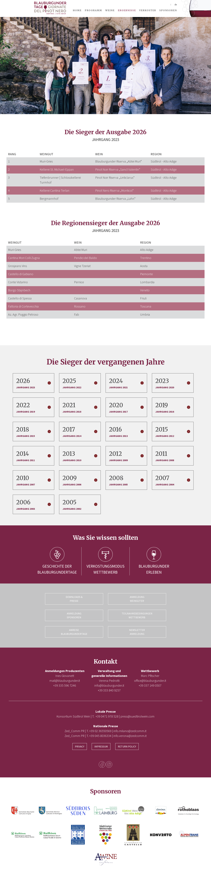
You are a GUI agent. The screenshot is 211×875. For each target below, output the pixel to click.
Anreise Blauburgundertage (74, 631)
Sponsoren (168, 10)
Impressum (101, 745)
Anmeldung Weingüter (137, 598)
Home (77, 10)
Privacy (79, 745)
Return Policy (127, 745)
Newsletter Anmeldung (137, 631)
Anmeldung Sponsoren (74, 615)
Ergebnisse (127, 10)
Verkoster (147, 10)
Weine (110, 10)
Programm (93, 10)
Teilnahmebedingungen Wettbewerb (137, 615)
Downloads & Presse (74, 598)
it (170, 4)
